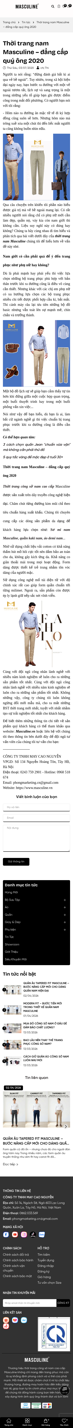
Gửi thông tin (16, 861)
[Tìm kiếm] (52, 6)
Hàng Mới (11, 892)
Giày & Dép (13, 922)
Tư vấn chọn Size (49, 1282)
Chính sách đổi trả (16, 1254)
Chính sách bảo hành (18, 1260)
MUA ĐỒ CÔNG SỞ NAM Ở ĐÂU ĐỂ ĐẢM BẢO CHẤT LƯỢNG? (45, 1025)
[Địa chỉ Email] (36, 1303)
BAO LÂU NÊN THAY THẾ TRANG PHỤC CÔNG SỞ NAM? (43, 1042)
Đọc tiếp (10, 1164)
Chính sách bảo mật (17, 1276)
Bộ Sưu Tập (12, 900)
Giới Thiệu (11, 952)
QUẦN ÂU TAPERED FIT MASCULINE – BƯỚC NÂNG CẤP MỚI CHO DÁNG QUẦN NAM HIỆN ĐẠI (46, 987)
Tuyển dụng (46, 1260)
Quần (8, 914)
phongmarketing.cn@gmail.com (35, 1219)
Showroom (12, 944)
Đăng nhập (46, 1266)
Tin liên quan (36, 1078)
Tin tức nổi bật (19, 974)
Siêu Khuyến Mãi (16, 959)
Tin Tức (9, 937)
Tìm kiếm (44, 1254)
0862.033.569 (28, 1213)
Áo (6, 907)
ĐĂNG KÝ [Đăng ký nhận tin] (63, 1303)
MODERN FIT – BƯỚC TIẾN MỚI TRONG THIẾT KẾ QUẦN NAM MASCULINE (42, 1007)
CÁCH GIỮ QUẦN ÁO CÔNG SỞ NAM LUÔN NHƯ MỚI (46, 1058)
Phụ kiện (10, 929)
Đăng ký (43, 1271)
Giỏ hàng (44, 1277)
